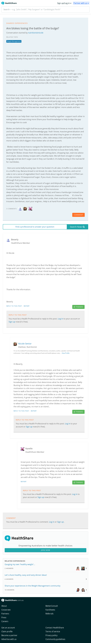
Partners (5, 613)
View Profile (65, 353)
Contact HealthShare (55, 627)
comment (78, 215)
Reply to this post (14, 306)
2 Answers (9, 568)
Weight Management (14, 41)
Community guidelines (55, 639)
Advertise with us (8, 639)
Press (3, 617)
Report (27, 306)
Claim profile (7, 631)
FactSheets (50, 609)
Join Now (45, 550)
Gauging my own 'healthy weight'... (20, 564)
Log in (61, 318)
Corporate (6, 609)
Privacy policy (51, 635)
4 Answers (9, 579)
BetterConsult (52, 606)
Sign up (12, 321)
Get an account (8, 627)
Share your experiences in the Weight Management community (32, 585)
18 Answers (9, 590)
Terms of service (53, 631)
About (4, 606)
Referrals (49, 613)
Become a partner (9, 635)
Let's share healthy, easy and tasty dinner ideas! (26, 575)
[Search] (45, 9)
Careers (4, 621)
